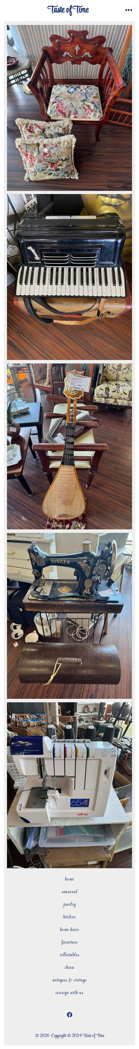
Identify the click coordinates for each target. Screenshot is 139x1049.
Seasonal (69, 892)
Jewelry (69, 904)
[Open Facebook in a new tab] (69, 1014)
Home (69, 879)
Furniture (70, 942)
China (69, 967)
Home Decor (69, 930)
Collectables (69, 955)
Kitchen (69, 917)
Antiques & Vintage (70, 980)
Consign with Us (69, 993)
